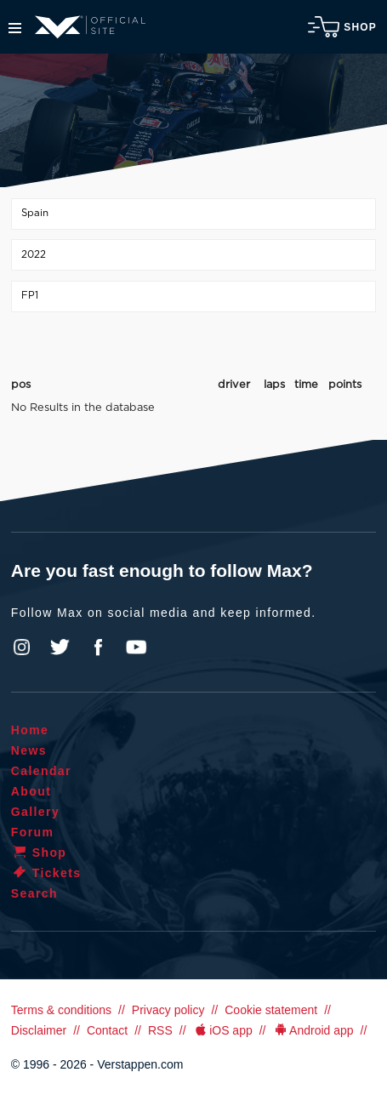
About (31, 791)
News (29, 750)
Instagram (22, 647)
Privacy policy (168, 1010)
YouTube (136, 647)
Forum (32, 832)
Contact (107, 1030)
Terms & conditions (61, 1010)
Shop (342, 26)
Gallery (35, 811)
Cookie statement (271, 1010)
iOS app (223, 1030)
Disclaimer (38, 1030)
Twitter (60, 647)
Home (30, 730)
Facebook (98, 647)
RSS (160, 1030)
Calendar (41, 771)
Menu (15, 28)
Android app (313, 1030)
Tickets (46, 873)
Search (34, 893)
